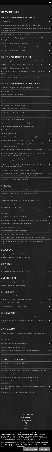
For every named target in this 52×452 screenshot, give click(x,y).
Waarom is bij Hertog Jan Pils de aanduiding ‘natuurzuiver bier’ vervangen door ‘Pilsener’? (25, 387)
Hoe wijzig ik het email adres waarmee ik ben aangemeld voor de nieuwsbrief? (25, 352)
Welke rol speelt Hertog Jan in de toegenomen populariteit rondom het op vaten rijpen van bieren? (25, 30)
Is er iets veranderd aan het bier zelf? (25, 367)
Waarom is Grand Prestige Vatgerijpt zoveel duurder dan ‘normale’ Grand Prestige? (25, 39)
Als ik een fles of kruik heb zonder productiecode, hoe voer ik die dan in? (25, 238)
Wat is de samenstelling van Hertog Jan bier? (25, 271)
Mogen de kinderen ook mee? (25, 130)
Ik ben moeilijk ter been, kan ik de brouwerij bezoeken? (25, 126)
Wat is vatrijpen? (25, 21)
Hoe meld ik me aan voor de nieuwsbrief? (25, 344)
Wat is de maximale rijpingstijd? (25, 207)
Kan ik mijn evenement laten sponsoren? (25, 285)
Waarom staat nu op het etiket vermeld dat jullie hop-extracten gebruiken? (25, 370)
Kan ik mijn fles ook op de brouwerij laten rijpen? (25, 224)
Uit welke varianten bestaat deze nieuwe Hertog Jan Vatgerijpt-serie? (25, 64)
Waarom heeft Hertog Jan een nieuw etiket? (25, 363)
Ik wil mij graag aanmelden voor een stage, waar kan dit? (25, 317)
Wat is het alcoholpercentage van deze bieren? (25, 68)
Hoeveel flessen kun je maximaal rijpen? (25, 197)
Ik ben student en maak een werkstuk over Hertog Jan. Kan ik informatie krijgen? (25, 321)
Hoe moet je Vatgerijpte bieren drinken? (25, 50)
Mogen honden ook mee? (25, 133)
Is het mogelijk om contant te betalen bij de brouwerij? (25, 170)
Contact (26, 429)
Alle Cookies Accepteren (31, 449)
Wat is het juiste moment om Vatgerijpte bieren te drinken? (25, 47)
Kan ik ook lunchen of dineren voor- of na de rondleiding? (25, 137)
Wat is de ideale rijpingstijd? (25, 204)
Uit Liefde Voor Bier (26, 417)
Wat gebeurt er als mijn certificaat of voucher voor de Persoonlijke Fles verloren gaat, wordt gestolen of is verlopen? (25, 154)
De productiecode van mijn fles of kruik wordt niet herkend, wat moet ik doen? (25, 242)
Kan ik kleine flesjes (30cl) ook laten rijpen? (25, 231)
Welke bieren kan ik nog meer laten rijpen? (25, 217)
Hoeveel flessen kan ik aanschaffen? (25, 95)
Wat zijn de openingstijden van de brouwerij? (25, 105)
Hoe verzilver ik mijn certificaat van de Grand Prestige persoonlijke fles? (25, 150)
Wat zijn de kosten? (25, 91)
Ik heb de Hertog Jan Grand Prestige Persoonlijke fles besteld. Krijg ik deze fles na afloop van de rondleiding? (25, 165)
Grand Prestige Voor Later (26, 415)
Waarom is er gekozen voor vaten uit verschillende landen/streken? (25, 61)
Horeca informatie (26, 420)
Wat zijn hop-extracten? (25, 374)
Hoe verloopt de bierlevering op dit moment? (25, 179)
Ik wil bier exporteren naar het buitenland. (25, 306)
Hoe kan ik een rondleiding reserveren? (25, 112)
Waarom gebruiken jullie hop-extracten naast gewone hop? (25, 377)
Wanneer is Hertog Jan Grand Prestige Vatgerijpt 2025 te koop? (25, 88)
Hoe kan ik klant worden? (25, 296)
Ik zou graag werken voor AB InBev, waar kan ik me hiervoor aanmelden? (25, 333)
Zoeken (26, 426)
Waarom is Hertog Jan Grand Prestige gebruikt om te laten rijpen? (25, 25)
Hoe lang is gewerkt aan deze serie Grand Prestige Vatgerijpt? (25, 77)
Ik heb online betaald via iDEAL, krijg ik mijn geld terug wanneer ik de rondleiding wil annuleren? (25, 145)
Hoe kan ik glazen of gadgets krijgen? (25, 282)
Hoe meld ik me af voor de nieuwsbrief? (25, 347)
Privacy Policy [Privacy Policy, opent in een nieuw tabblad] (20, 446)
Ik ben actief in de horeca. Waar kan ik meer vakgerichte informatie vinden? (25, 303)
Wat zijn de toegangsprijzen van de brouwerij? (25, 109)
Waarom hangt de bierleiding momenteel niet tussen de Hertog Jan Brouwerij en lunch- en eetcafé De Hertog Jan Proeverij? (25, 175)
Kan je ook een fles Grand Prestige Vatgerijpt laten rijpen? (25, 193)
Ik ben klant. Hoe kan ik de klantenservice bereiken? (25, 299)
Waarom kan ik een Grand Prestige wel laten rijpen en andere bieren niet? (25, 220)
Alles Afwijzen (44, 449)
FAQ (26, 423)
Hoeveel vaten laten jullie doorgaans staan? (25, 43)
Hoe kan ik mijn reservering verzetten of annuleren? (25, 116)
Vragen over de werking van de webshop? (25, 254)
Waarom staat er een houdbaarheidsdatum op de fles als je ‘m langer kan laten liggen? (25, 212)
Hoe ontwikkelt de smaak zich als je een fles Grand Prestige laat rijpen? (25, 190)
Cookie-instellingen (6, 449)
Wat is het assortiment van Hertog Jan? (25, 268)
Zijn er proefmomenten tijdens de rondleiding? (25, 123)
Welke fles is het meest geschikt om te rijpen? (25, 234)
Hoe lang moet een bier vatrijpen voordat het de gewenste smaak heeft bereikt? (25, 72)
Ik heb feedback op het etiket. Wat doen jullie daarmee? (25, 392)
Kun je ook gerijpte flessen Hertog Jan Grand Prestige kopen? (25, 200)
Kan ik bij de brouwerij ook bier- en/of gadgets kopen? (25, 140)
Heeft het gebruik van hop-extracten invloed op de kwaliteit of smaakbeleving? (25, 382)
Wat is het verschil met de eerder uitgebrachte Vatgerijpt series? (25, 34)
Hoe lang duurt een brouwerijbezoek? (25, 119)
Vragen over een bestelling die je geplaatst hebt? (25, 257)
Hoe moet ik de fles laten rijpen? (25, 227)
